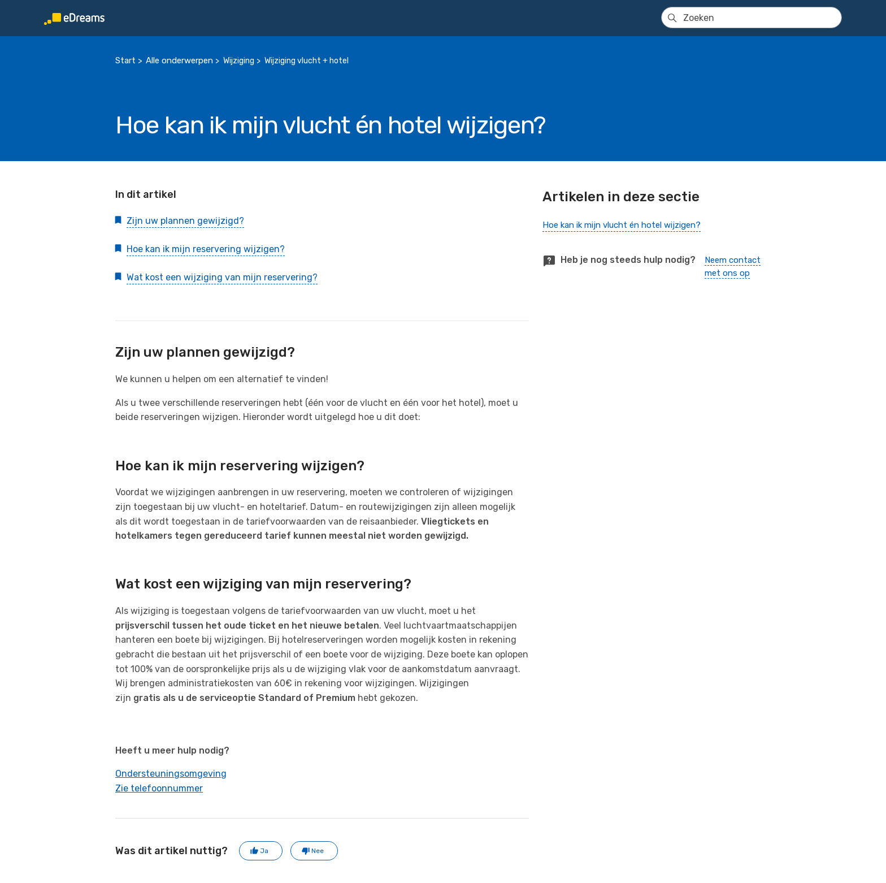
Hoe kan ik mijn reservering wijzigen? (206, 249)
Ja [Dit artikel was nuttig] (264, 851)
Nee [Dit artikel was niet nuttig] (317, 851)
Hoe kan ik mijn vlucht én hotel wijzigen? (621, 225)
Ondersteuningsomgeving (171, 773)
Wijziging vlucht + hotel (306, 61)
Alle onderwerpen (179, 60)
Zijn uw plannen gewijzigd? (185, 220)
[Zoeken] (751, 17)
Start (125, 60)
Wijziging (238, 61)
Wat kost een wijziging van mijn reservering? (222, 277)
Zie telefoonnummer (159, 788)
